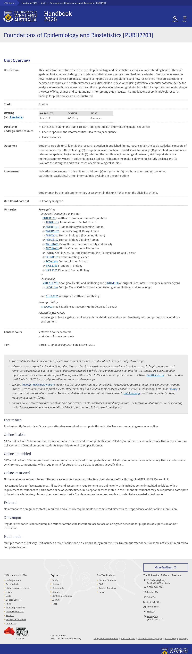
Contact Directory (107, 588)
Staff (101, 584)
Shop (55, 603)
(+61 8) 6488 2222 (155, 619)
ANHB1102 (52, 231)
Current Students (107, 580)
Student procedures (15, 607)
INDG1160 (52, 287)
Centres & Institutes (62, 595)
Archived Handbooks (16, 619)
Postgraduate (12, 584)
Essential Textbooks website (38, 385)
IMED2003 (47, 306)
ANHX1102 (52, 240)
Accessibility (170, 638)
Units (43, 2)
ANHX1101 (52, 235)
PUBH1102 (52, 222)
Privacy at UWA (128, 638)
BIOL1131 (52, 270)
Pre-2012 (10, 615)
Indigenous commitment (106, 638)
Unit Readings (132, 393)
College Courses (14, 599)
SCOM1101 (52, 257)
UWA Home (9, 2)
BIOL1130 (52, 265)
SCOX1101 (52, 261)
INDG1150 (112, 283)
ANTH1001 (52, 244)
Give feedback (164, 567)
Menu (185, 18)
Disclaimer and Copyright (150, 638)
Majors (9, 591)
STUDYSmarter (155, 375)
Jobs (101, 591)
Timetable (16, 117)
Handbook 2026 (29, 2)
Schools (56, 591)
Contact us (11, 623)
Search (175, 18)
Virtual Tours (153, 606)
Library (173, 389)
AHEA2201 (52, 296)
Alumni (55, 599)
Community (58, 588)
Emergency (152, 616)
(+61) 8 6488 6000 (155, 587)
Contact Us (152, 591)
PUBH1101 (49, 218)
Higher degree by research (18, 588)
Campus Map (153, 601)
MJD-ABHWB (50, 283)
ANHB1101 (52, 227)
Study (55, 580)
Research (56, 584)
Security (151, 611)
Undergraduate (13, 580)
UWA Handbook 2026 (15, 575)
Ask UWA (151, 596)
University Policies (15, 611)
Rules (8, 603)
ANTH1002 (52, 248)
